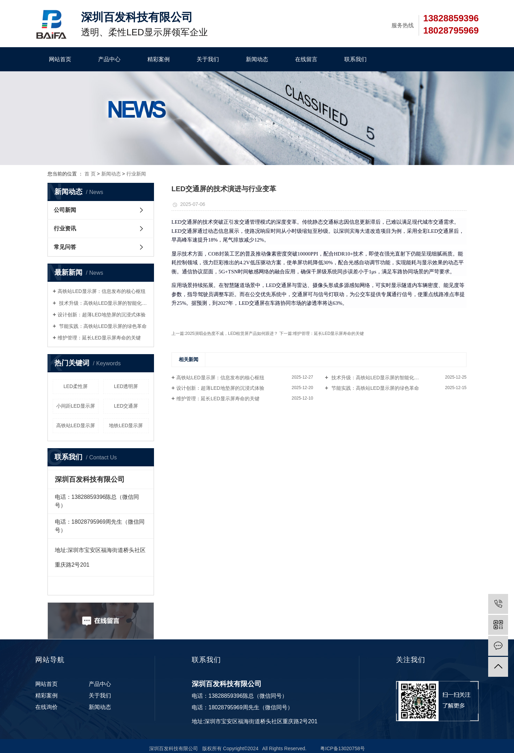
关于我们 (208, 59)
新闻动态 (257, 59)
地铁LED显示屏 (126, 425)
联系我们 (355, 59)
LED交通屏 (126, 406)
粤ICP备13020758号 (342, 748)
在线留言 (306, 59)
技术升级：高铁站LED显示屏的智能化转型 (103, 303)
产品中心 (109, 59)
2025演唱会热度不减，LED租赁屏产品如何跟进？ (232, 333)
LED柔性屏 (76, 386)
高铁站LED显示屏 (75, 425)
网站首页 (60, 59)
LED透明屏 (126, 386)
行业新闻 (136, 174)
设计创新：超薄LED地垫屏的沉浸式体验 (101, 314)
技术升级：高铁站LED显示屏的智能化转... (376, 377)
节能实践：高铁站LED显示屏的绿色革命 (102, 326)
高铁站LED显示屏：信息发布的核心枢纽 (101, 291)
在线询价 (46, 707)
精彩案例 (158, 59)
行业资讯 (65, 228)
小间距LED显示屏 (75, 406)
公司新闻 (65, 210)
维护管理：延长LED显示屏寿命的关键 (99, 337)
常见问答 (65, 247)
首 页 (90, 174)
